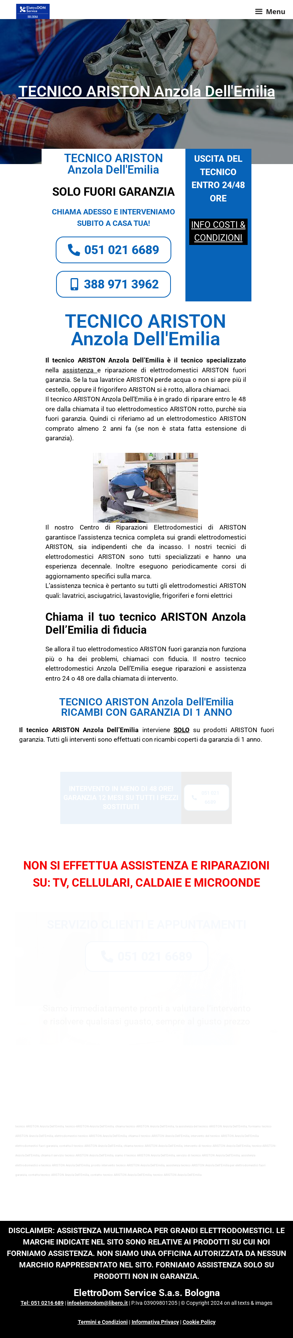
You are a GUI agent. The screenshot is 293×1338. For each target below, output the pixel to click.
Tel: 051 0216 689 (42, 1303)
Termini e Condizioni (103, 1322)
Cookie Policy (199, 1322)
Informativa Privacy (155, 1322)
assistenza (78, 370)
